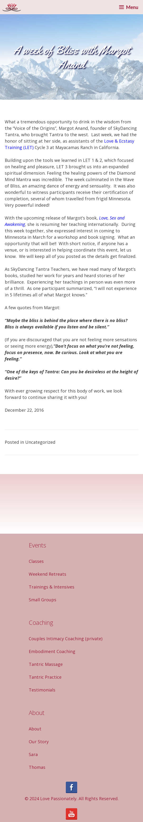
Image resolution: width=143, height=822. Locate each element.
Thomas (37, 767)
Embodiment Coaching (52, 651)
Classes (36, 561)
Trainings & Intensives (51, 587)
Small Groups (42, 599)
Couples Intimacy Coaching (56, 638)
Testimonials (42, 690)
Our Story (39, 741)
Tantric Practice (45, 677)
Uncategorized (40, 442)
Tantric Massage (46, 664)
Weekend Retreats (47, 574)
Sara (33, 754)
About (35, 729)
